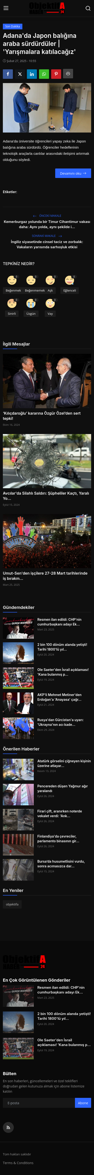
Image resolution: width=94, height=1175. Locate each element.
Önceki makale (47, 216)
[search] (88, 8)
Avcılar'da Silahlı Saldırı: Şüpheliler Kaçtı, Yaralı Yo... (46, 496)
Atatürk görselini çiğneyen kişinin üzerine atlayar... (64, 763)
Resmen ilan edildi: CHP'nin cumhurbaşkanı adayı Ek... (59, 621)
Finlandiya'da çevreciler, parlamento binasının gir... (58, 838)
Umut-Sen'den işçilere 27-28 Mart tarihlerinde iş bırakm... (45, 576)
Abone (83, 1103)
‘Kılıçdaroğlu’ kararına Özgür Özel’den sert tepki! (42, 416)
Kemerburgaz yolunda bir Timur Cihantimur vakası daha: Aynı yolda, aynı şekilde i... (47, 224)
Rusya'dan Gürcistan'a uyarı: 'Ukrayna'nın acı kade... (60, 722)
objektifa (12, 904)
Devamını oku (73, 173)
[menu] (6, 8)
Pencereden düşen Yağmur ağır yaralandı (62, 788)
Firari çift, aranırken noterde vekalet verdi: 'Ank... (59, 813)
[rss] (8, 1127)
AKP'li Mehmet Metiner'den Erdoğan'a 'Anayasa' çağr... (59, 697)
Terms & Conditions (18, 1163)
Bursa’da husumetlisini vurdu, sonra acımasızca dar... (61, 863)
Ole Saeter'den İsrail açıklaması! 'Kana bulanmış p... (63, 672)
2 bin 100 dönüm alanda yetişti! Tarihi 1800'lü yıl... (62, 647)
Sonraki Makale (47, 236)
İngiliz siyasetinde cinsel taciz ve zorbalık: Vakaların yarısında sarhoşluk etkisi (47, 244)
